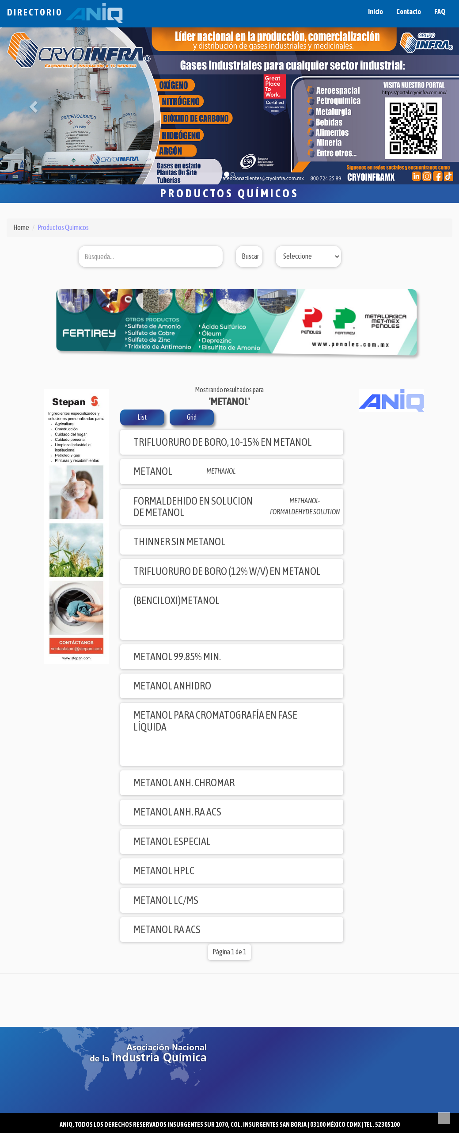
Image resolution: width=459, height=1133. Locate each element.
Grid (192, 417)
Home (21, 227)
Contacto (408, 11)
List (142, 417)
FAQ (439, 11)
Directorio (65, 12)
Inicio (375, 11)
